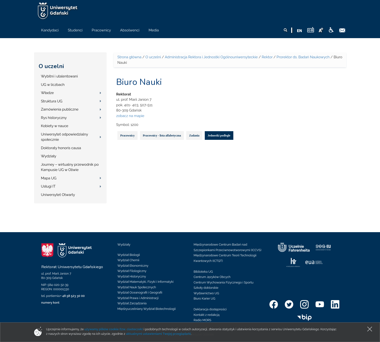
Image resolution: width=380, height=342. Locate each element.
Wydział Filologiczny (131, 271)
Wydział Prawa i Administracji (138, 298)
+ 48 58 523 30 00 (72, 296)
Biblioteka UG (203, 271)
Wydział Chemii (128, 260)
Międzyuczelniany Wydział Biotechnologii (146, 309)
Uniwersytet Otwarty (58, 195)
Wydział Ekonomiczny (132, 265)
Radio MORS (202, 320)
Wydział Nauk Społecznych (136, 287)
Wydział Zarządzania (131, 303)
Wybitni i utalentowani (59, 76)
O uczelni (51, 66)
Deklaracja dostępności (210, 309)
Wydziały (48, 156)
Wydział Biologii (128, 255)
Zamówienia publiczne (59, 109)
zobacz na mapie (130, 116)
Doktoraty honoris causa (61, 148)
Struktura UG (51, 101)
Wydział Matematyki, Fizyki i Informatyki (145, 281)
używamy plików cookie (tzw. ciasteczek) (113, 329)
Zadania (194, 135)
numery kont (50, 302)
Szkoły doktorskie (206, 287)
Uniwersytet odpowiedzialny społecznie (64, 137)
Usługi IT (48, 186)
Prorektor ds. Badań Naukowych (303, 57)
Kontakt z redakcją (207, 315)
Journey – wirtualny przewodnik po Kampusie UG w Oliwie (70, 167)
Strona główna (129, 57)
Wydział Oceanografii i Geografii (139, 292)
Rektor (267, 57)
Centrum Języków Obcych (212, 277)
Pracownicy (127, 135)
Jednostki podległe (219, 135)
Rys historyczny (54, 118)
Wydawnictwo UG (206, 293)
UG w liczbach (53, 85)
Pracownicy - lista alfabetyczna (162, 135)
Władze (47, 93)
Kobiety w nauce (54, 126)
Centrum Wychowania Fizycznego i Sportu (223, 282)
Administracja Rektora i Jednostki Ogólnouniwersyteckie (211, 57)
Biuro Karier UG (204, 298)
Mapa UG (49, 178)
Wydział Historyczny (131, 276)
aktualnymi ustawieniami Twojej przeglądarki (158, 334)
